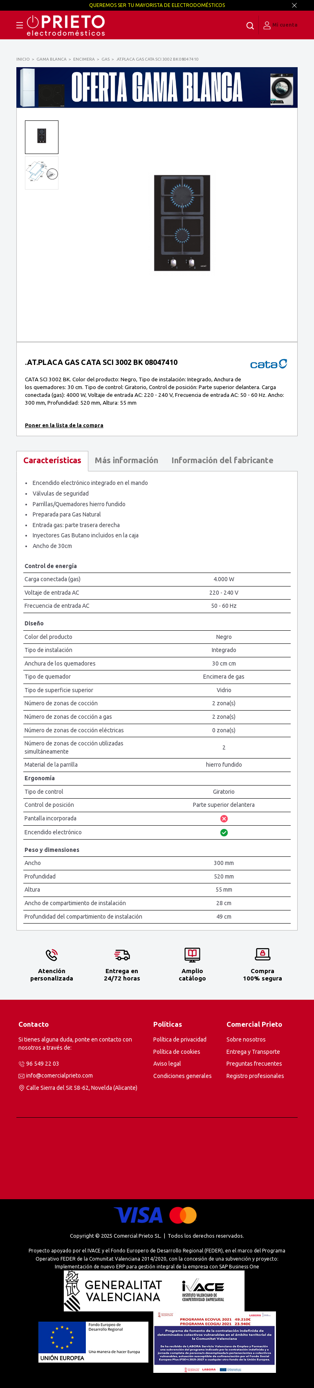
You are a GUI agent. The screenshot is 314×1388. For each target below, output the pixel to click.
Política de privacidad (179, 1039)
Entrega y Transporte (253, 1051)
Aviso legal (167, 1063)
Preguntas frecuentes (254, 1063)
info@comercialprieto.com (59, 1075)
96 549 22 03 (42, 1063)
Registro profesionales (255, 1076)
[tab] (52, 461)
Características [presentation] (52, 460)
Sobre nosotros (246, 1039)
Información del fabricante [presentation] (222, 460)
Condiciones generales (182, 1076)
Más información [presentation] (126, 460)
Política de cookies (176, 1051)
